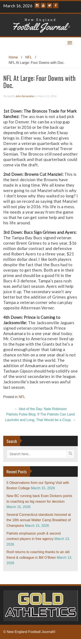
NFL (28, 57)
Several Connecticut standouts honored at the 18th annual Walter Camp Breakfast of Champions (38, 520)
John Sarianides (24, 96)
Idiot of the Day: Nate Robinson (40, 409)
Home (13, 57)
